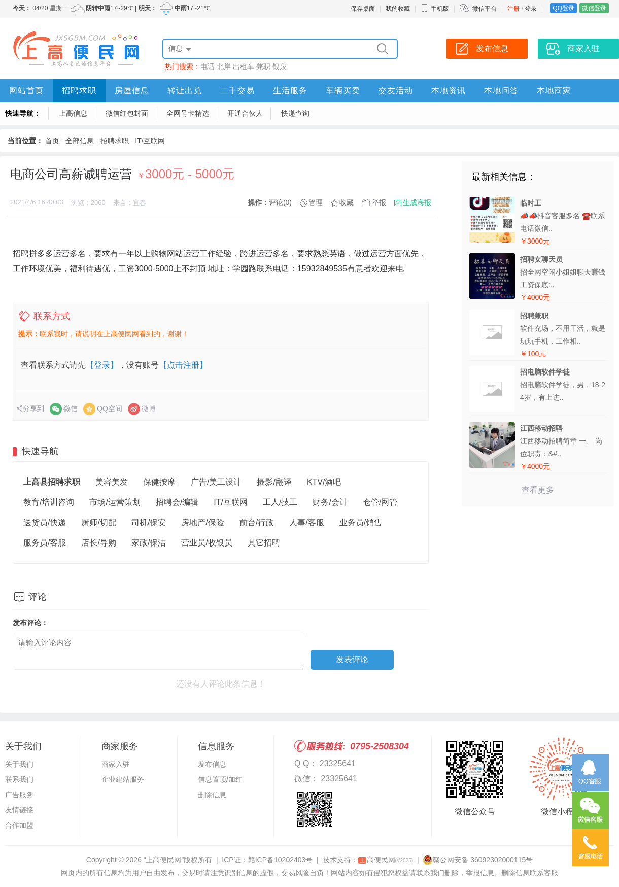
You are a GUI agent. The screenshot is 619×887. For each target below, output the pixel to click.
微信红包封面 (127, 113)
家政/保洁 (148, 542)
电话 (207, 66)
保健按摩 (159, 481)
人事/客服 (306, 522)
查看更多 (538, 490)
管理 (315, 202)
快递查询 (295, 113)
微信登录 (594, 8)
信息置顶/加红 (220, 779)
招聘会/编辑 (177, 502)
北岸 (224, 66)
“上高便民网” (164, 860)
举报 (379, 202)
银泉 (279, 66)
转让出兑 (184, 90)
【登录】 (102, 365)
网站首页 (26, 90)
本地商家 (554, 90)
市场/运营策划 (114, 502)
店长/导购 (98, 542)
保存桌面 (363, 8)
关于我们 (19, 764)
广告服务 (19, 795)
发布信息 (212, 764)
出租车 (243, 66)
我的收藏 (398, 8)
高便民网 (386, 860)
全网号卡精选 (187, 113)
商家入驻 (115, 764)
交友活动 (396, 90)
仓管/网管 (380, 502)
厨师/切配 (98, 522)
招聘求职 (79, 90)
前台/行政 (256, 522)
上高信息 (73, 113)
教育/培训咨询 (48, 502)
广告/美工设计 (216, 481)
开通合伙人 (245, 113)
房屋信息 (132, 90)
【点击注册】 (183, 365)
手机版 (435, 8)
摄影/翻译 (274, 481)
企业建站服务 (122, 779)
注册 (513, 8)
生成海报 (417, 202)
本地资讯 (448, 90)
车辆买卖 (343, 90)
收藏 (346, 202)
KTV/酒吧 (324, 481)
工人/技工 (280, 502)
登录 (531, 8)
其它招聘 (264, 542)
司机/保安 (148, 522)
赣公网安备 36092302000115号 (478, 860)
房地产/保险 (202, 522)
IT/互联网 (149, 141)
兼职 (263, 66)
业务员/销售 (360, 522)
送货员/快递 (44, 522)
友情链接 (19, 810)
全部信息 (79, 141)
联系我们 (19, 779)
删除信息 (212, 795)
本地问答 (501, 90)
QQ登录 (563, 8)
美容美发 (111, 481)
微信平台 (484, 8)
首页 (52, 141)
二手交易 (237, 90)
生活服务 (290, 90)
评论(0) (280, 202)
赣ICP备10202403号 (280, 860)
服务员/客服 (44, 542)
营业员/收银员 (206, 542)
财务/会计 (330, 502)
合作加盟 (19, 825)
